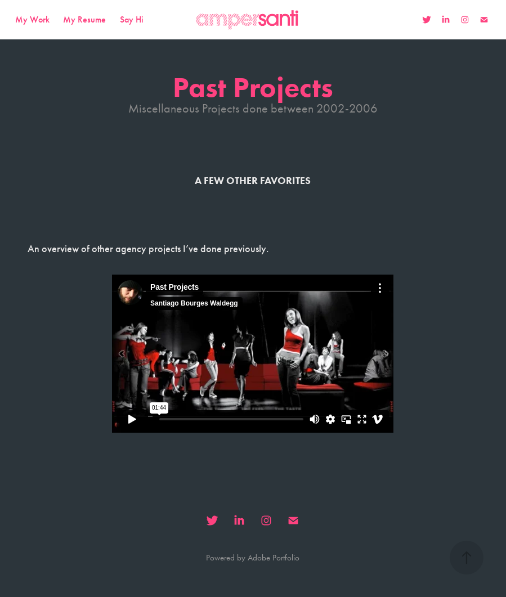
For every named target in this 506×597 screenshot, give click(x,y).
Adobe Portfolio (273, 558)
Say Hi (132, 19)
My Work (32, 19)
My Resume (84, 19)
